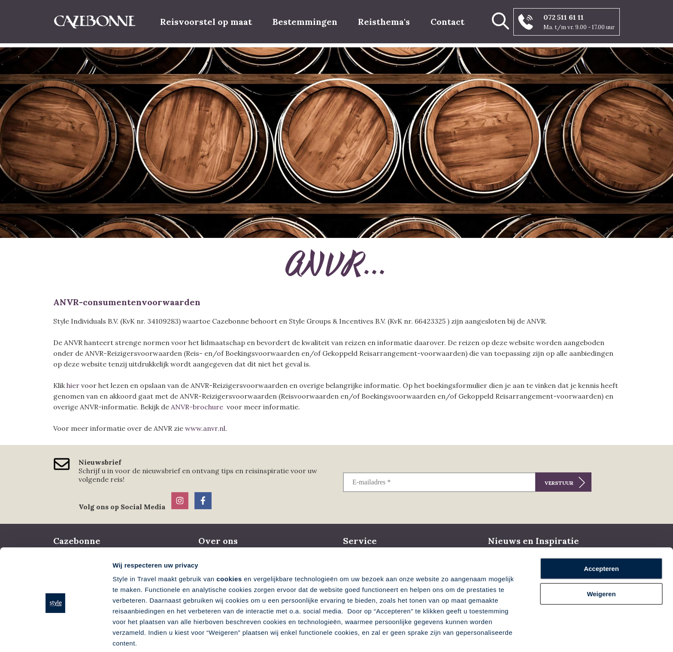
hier (73, 385)
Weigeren (601, 561)
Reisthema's (384, 21)
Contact (447, 21)
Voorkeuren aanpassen (148, 635)
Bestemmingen (305, 21)
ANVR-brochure (197, 407)
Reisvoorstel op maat (206, 21)
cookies (229, 547)
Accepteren (601, 537)
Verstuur (559, 483)
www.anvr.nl (205, 428)
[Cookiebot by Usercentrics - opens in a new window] (55, 635)
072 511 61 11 (563, 17)
